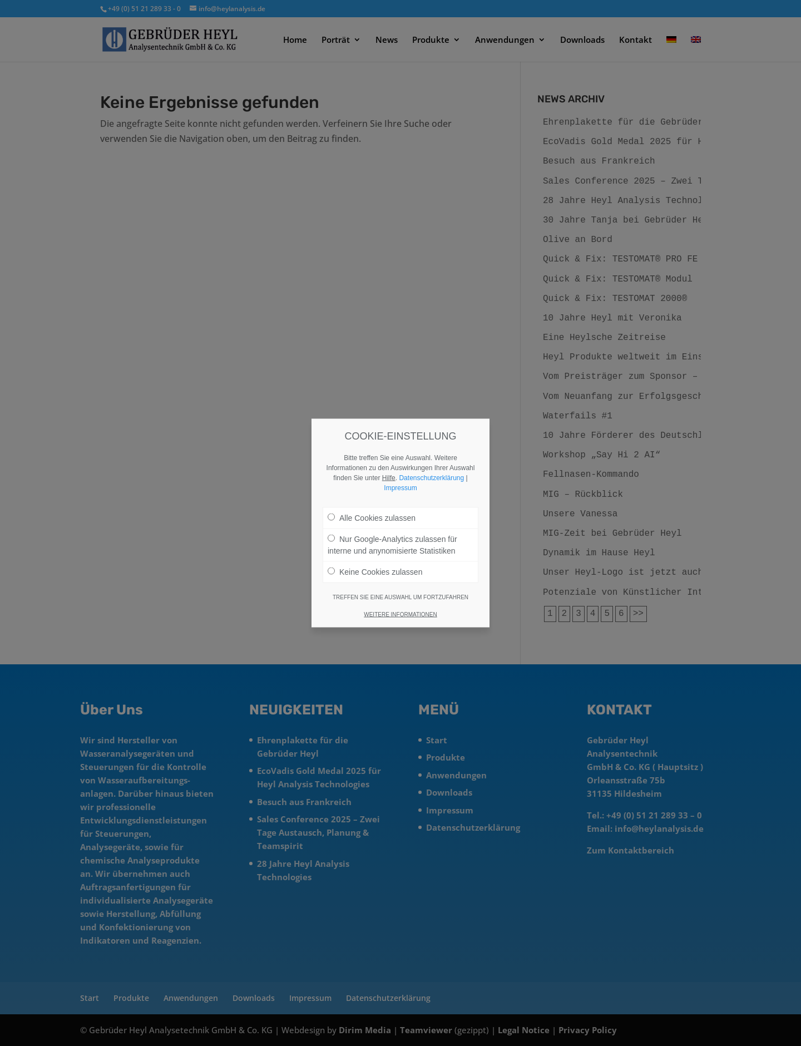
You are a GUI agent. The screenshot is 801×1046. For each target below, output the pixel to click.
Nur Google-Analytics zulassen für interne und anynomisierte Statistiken (392, 545)
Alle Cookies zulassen (372, 518)
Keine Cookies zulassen (375, 572)
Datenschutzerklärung (431, 478)
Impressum (400, 488)
